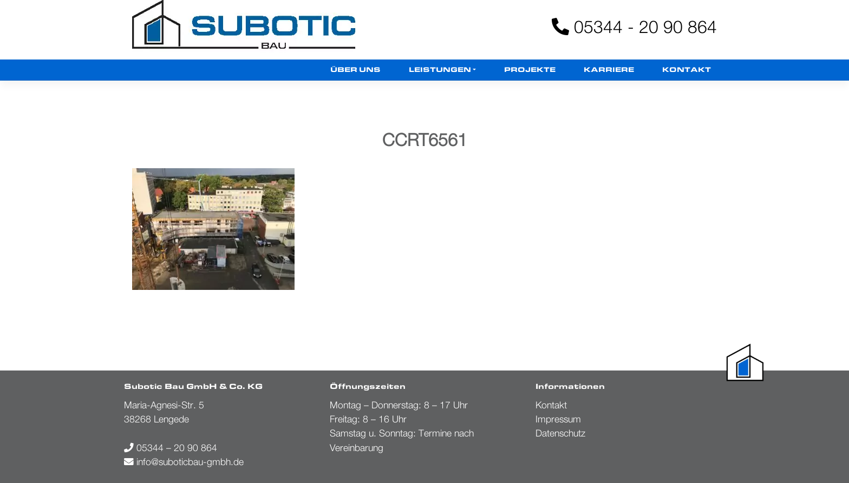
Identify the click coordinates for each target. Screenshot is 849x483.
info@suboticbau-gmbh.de (184, 461)
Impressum (558, 419)
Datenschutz (560, 433)
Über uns (355, 70)
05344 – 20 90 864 (170, 447)
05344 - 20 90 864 (634, 26)
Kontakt (686, 70)
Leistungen (440, 70)
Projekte (530, 70)
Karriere (609, 70)
